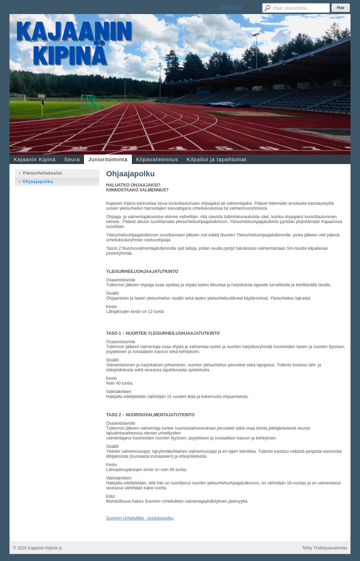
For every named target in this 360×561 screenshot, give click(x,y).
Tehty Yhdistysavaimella (324, 548)
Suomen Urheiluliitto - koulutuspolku (139, 518)
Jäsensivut (230, 7)
